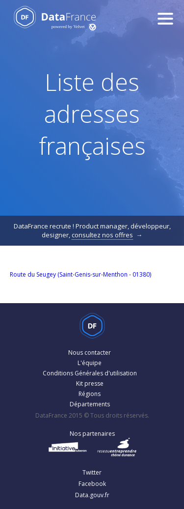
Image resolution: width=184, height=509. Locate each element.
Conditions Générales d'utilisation (90, 373)
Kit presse (90, 383)
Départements (90, 404)
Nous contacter (89, 352)
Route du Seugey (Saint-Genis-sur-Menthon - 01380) (80, 274)
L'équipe (90, 363)
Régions (90, 394)
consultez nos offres (102, 234)
